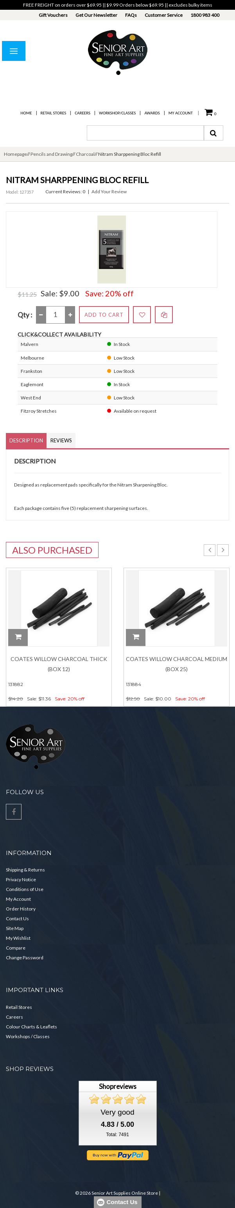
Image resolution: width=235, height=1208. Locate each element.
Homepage (15, 154)
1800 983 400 (204, 15)
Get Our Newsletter (96, 15)
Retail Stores (53, 113)
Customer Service (164, 15)
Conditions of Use (24, 889)
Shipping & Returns (25, 870)
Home (26, 113)
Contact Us (17, 918)
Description (26, 440)
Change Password (24, 957)
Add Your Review (109, 191)
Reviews (61, 440)
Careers (82, 113)
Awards (152, 113)
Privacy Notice (21, 879)
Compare (15, 948)
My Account (181, 113)
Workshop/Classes (117, 113)
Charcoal (85, 154)
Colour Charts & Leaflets (31, 1027)
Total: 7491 (117, 1134)
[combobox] (145, 133)
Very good (117, 1112)
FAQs (131, 15)
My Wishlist (18, 938)
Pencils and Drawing (51, 154)
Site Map (14, 928)
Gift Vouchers (53, 15)
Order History (21, 909)
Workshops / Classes (28, 1036)
